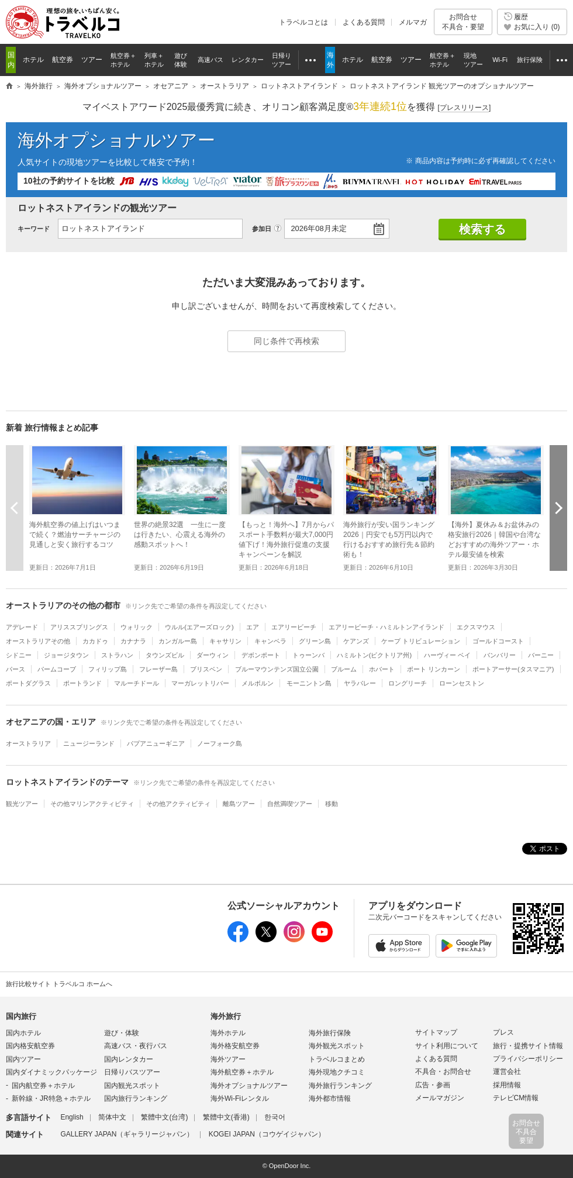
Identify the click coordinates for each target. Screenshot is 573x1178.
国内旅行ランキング (135, 1098)
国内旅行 (21, 1016)
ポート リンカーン (433, 669)
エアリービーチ (293, 627)
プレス (503, 1032)
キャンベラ (270, 641)
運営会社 (507, 1071)
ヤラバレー (360, 683)
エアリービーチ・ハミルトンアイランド (386, 627)
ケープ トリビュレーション (420, 641)
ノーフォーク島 (219, 743)
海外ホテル (228, 1033)
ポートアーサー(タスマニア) (513, 669)
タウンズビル (165, 655)
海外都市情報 (330, 1098)
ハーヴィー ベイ (447, 655)
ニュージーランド (89, 743)
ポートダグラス (28, 683)
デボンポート (260, 655)
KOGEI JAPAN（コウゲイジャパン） (267, 1134)
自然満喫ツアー (289, 803)
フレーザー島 (158, 669)
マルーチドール (136, 683)
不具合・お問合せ (443, 1071)
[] (464, 108)
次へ (558, 508)
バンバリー (500, 655)
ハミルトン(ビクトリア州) (374, 655)
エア (252, 627)
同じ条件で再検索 (286, 341)
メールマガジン (439, 1098)
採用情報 (507, 1085)
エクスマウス (476, 627)
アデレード (22, 627)
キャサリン (225, 641)
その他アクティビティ (178, 803)
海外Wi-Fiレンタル (239, 1098)
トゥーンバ (308, 655)
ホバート (382, 669)
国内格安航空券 (30, 1046)
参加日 (261, 228)
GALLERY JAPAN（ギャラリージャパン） (127, 1134)
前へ (15, 508)
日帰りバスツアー (132, 1072)
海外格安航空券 (235, 1046)
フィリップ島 (107, 669)
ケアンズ (356, 641)
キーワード (34, 228)
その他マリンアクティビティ (92, 803)
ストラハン (117, 655)
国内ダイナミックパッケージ (51, 1072)
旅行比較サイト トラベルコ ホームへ (59, 983)
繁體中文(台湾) (164, 1117)
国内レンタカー (128, 1059)
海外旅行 (225, 1016)
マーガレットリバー (200, 683)
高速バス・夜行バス (135, 1046)
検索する (482, 229)
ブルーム (344, 669)
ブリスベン (206, 669)
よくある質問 (364, 22)
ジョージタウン (66, 655)
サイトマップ (436, 1032)
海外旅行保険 (330, 1033)
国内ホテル (23, 1033)
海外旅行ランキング (340, 1085)
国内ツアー (23, 1059)
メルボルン (257, 683)
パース (15, 669)
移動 (331, 803)
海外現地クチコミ (337, 1072)
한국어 (274, 1117)
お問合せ (463, 22)
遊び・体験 (121, 1033)
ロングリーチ (407, 683)
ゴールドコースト (498, 641)
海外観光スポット (337, 1046)
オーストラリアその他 (38, 641)
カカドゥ (95, 641)
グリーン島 (315, 641)
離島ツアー (239, 803)
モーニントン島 (309, 683)
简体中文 (112, 1117)
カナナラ (133, 641)
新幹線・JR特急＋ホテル (51, 1098)
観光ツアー (22, 803)
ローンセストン (461, 683)
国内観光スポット (132, 1085)
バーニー (541, 655)
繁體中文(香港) (226, 1117)
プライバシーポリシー (528, 1059)
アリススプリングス (79, 627)
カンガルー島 (177, 641)
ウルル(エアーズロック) (199, 627)
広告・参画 (432, 1085)
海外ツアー (228, 1059)
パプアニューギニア (156, 743)
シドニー (19, 655)
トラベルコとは (303, 22)
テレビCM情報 (516, 1098)
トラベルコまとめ (337, 1059)
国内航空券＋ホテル (43, 1085)
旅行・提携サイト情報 (528, 1046)
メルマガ (413, 22)
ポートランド (82, 683)
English (71, 1117)
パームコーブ (56, 669)
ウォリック (136, 627)
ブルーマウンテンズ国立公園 (277, 669)
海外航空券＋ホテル (242, 1072)
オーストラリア (28, 743)
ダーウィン (212, 655)
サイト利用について (446, 1046)
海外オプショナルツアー (116, 140)
